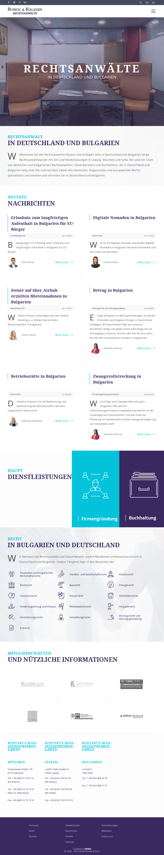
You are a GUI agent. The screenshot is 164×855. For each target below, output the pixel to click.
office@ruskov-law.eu (22, 747)
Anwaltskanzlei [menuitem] (72, 825)
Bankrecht (26, 585)
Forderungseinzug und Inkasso (38, 606)
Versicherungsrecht (31, 617)
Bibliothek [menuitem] (106, 830)
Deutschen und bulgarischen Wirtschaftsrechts (36, 574)
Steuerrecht (76, 595)
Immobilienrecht (128, 595)
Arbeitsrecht (126, 574)
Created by (82, 849)
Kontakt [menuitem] (69, 836)
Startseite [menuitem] (34, 825)
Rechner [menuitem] (33, 836)
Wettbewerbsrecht (80, 606)
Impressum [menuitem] (107, 836)
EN (153, 2)
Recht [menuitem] (32, 830)
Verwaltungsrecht (80, 617)
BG (147, 2)
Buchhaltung (142, 518)
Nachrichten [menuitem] (71, 830)
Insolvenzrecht (28, 595)
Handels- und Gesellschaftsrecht (88, 574)
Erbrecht (25, 628)
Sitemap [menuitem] (69, 841)
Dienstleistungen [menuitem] (110, 825)
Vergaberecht (127, 606)
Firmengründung (97, 519)
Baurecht (75, 585)
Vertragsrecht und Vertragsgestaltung (130, 617)
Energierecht (126, 585)
